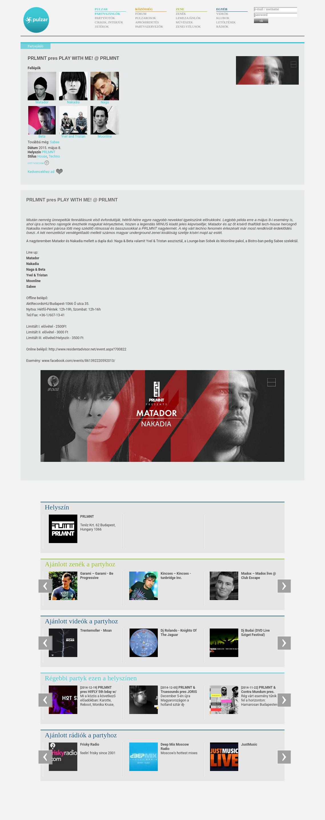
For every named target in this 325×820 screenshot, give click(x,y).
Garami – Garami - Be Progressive (96, 576)
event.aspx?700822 (87, 349)
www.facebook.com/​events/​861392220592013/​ (78, 361)
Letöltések (226, 22)
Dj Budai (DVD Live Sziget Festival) (255, 633)
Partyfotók (105, 18)
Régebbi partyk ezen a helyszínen (91, 678)
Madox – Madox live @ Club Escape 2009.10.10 (258, 578)
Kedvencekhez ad (41, 172)
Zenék (181, 13)
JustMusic (249, 744)
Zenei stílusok (188, 26)
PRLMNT (48, 152)
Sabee (54, 142)
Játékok (102, 26)
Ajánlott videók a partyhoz (81, 621)
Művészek (184, 22)
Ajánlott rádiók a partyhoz (81, 735)
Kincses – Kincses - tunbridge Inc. (176, 576)
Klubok (222, 18)
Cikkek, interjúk (109, 22)
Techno (54, 156)
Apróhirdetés (147, 22)
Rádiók (222, 26)
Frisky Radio (89, 744)
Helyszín (57, 507)
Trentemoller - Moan (96, 631)
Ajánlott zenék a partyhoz (80, 564)
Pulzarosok (145, 18)
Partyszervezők (149, 26)
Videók (222, 13)
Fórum (140, 13)
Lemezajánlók (188, 18)
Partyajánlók (107, 13)
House (42, 156)
